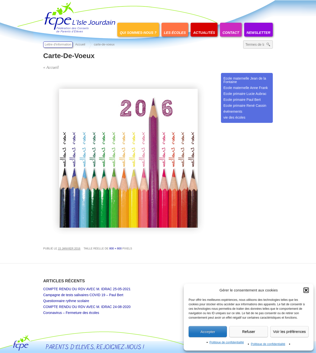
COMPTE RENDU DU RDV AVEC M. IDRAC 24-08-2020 (87, 307)
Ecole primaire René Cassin (244, 106)
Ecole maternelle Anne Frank (245, 88)
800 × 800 (115, 248)
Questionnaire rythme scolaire (66, 301)
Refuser (248, 332)
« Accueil (51, 67)
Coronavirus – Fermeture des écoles (71, 313)
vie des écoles (234, 117)
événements (232, 111)
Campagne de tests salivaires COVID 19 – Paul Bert (83, 295)
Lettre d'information (58, 44)
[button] (306, 290)
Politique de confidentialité (227, 342)
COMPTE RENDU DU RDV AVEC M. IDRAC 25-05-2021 (87, 289)
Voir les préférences (289, 332)
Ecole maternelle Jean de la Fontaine (244, 80)
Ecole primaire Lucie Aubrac (244, 94)
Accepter (207, 332)
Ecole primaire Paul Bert (242, 100)
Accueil (80, 44)
